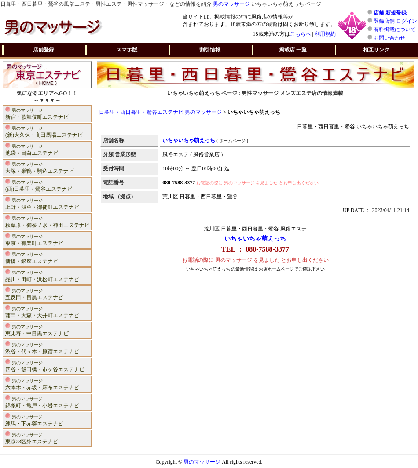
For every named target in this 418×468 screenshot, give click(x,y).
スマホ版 (126, 50)
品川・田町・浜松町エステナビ (42, 275)
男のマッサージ (231, 4)
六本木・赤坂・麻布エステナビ (42, 384)
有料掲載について (395, 29)
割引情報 (209, 50)
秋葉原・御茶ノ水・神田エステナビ (47, 221)
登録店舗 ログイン (395, 21)
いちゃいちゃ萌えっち (255, 238)
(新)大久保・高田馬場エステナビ (44, 131)
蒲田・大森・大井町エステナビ (42, 311)
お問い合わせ (389, 38)
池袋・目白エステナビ (31, 149)
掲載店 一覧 (293, 50)
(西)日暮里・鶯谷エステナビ (38, 185)
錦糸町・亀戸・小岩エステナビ (42, 402)
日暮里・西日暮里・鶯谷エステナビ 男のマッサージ (160, 112)
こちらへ (300, 34)
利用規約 (325, 34)
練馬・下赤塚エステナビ (34, 420)
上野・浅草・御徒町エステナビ (42, 203)
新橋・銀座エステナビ (31, 257)
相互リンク (376, 50)
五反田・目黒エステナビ (34, 293)
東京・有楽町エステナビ (34, 239)
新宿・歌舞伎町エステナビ (37, 113)
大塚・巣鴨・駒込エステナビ (39, 167)
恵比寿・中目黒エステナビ (37, 329)
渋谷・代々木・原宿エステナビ (42, 348)
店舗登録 (43, 50)
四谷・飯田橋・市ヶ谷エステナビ (44, 366)
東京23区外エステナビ (31, 438)
